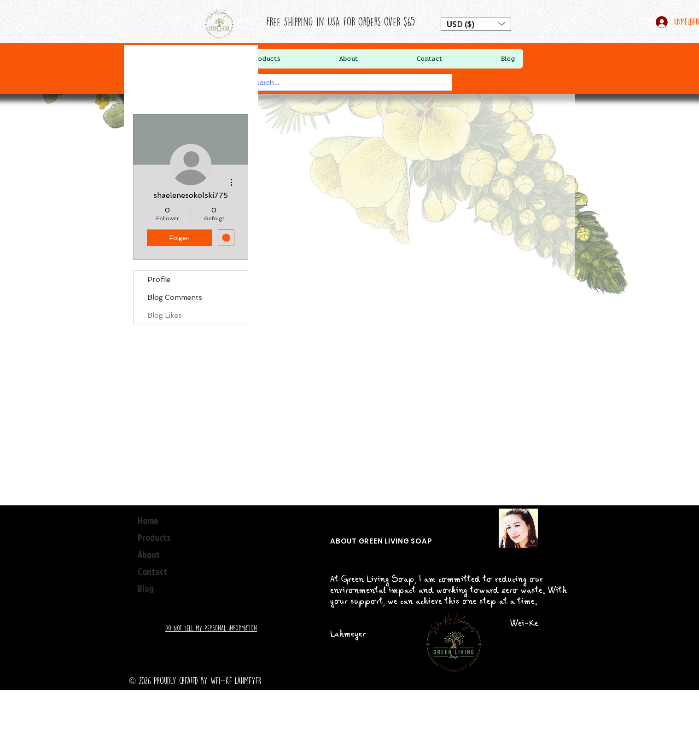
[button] (476, 24)
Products (154, 537)
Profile (158, 279)
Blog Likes (164, 315)
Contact (152, 571)
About (149, 554)
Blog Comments (174, 297)
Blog (146, 588)
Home (148, 520)
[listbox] (476, 24)
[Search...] (341, 83)
